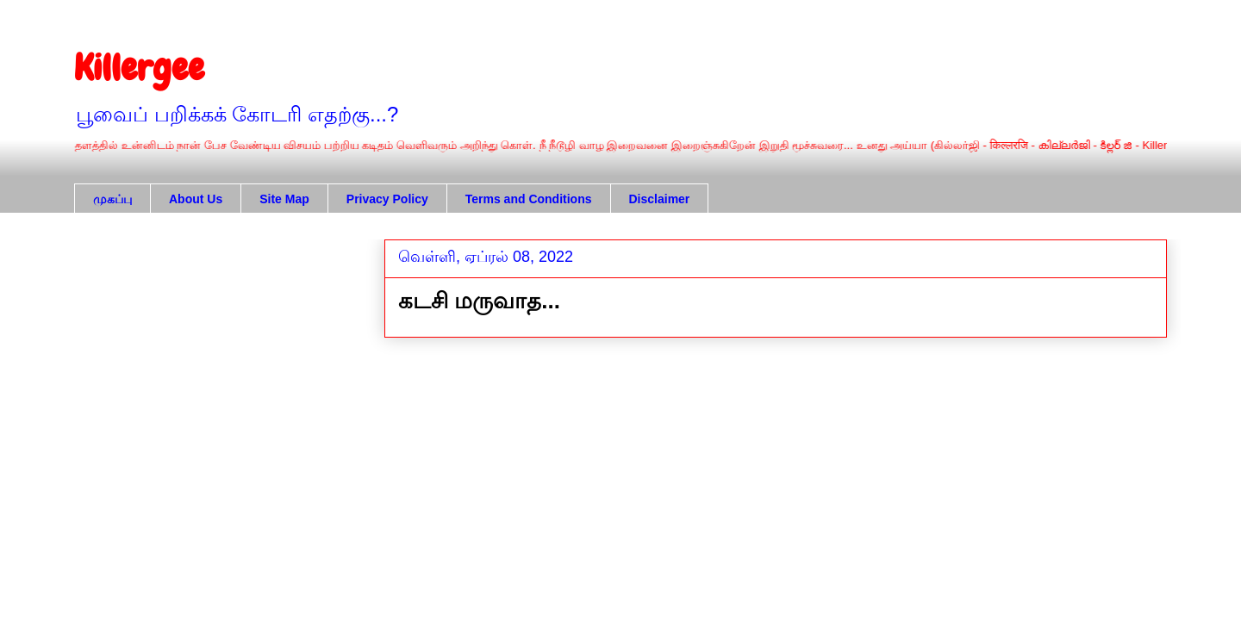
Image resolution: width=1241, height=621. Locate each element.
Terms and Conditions (528, 199)
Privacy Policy (387, 199)
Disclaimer (659, 199)
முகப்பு (112, 199)
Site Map (284, 199)
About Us (195, 199)
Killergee (139, 68)
